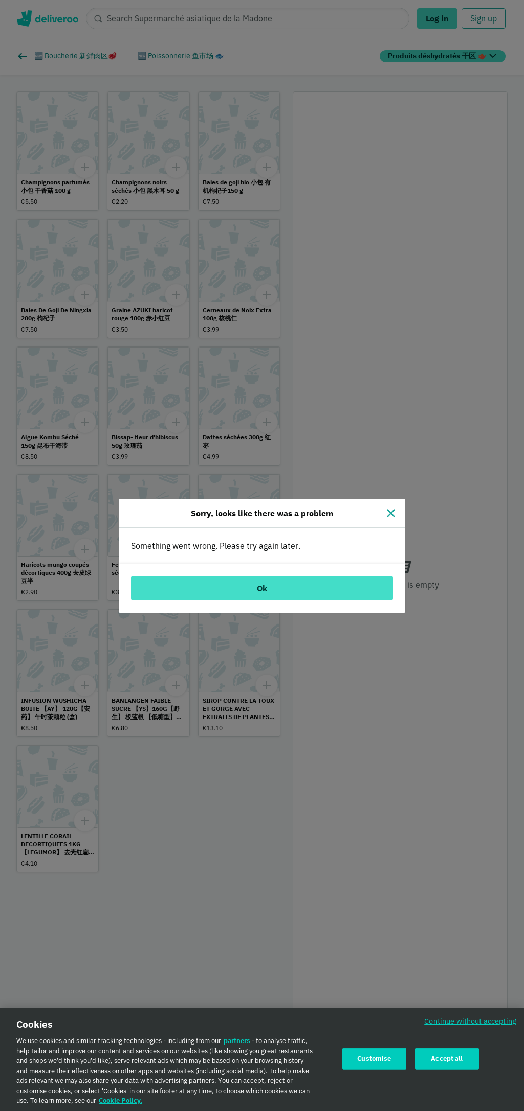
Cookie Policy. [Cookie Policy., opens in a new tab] (120, 1104)
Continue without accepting (470, 1024)
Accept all (447, 1061)
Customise (374, 1061)
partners (237, 1044)
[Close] (391, 513)
